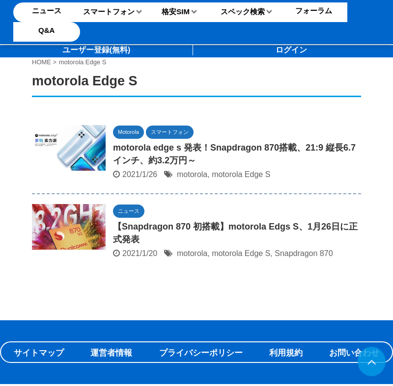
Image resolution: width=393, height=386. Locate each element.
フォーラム (313, 10)
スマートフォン (109, 11)
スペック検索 (243, 11)
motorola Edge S (241, 174)
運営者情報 (111, 353)
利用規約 (286, 353)
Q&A (46, 30)
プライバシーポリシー (201, 353)
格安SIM (176, 11)
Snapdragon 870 (304, 253)
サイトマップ (39, 353)
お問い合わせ (354, 353)
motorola (192, 174)
